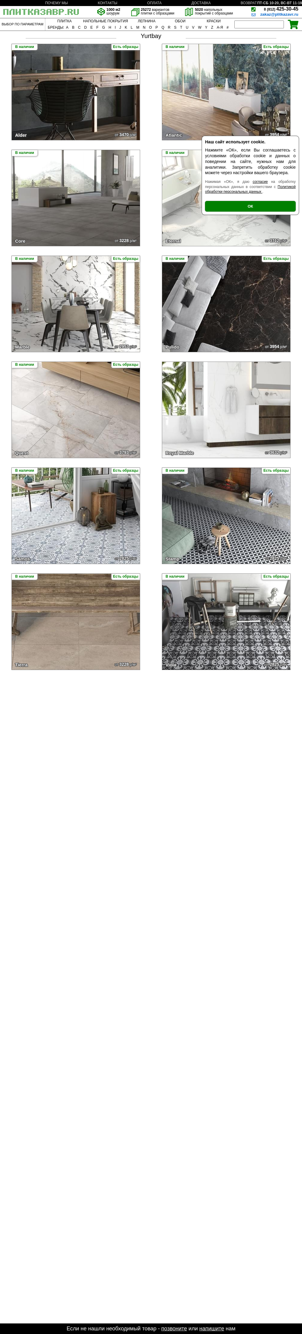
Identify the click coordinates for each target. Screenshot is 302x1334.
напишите (211, 1329)
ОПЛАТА (154, 3)
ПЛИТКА (64, 21)
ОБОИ (180, 21)
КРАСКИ (213, 21)
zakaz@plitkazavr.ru (279, 14)
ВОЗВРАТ (249, 3)
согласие (260, 182)
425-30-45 (281, 8)
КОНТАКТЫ (107, 3)
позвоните (174, 1329)
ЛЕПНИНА (146, 21)
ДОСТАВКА (201, 3)
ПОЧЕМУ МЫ (56, 3)
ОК (250, 206)
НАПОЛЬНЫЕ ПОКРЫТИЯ (105, 21)
